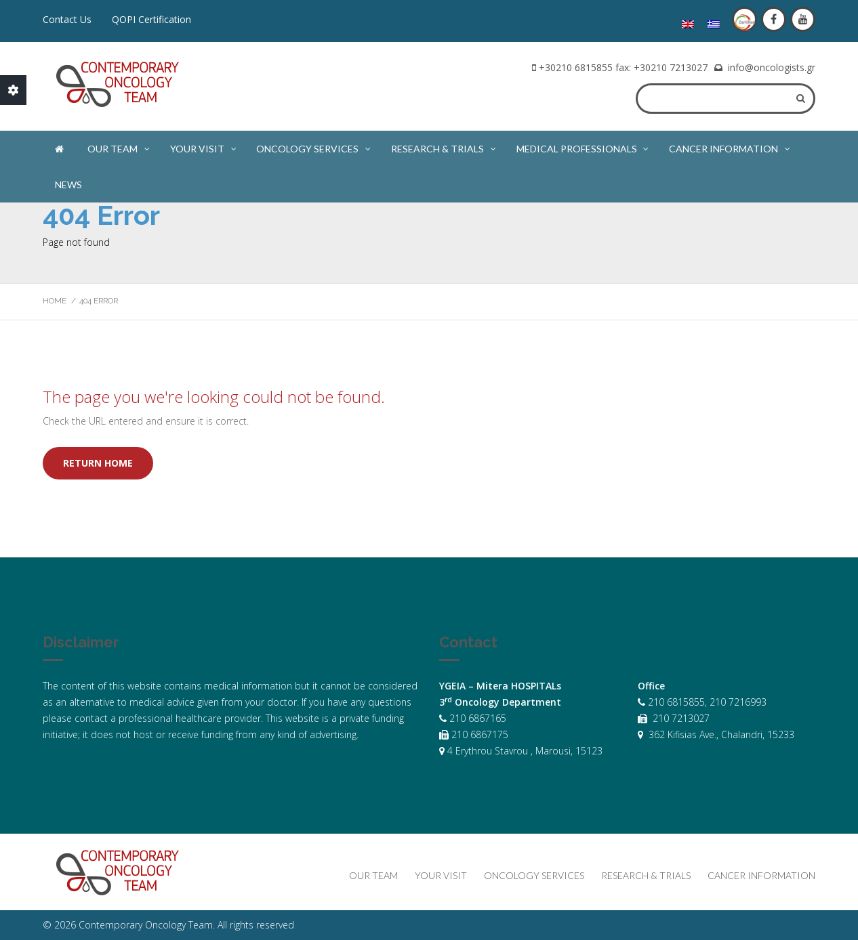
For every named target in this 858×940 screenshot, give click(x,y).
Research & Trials (444, 146)
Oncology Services (314, 146)
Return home (98, 462)
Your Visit (204, 146)
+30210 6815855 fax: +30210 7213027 (623, 67)
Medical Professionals (583, 146)
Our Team (119, 146)
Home (54, 300)
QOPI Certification (151, 19)
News (68, 184)
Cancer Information (730, 146)
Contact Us (67, 19)
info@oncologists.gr (771, 67)
